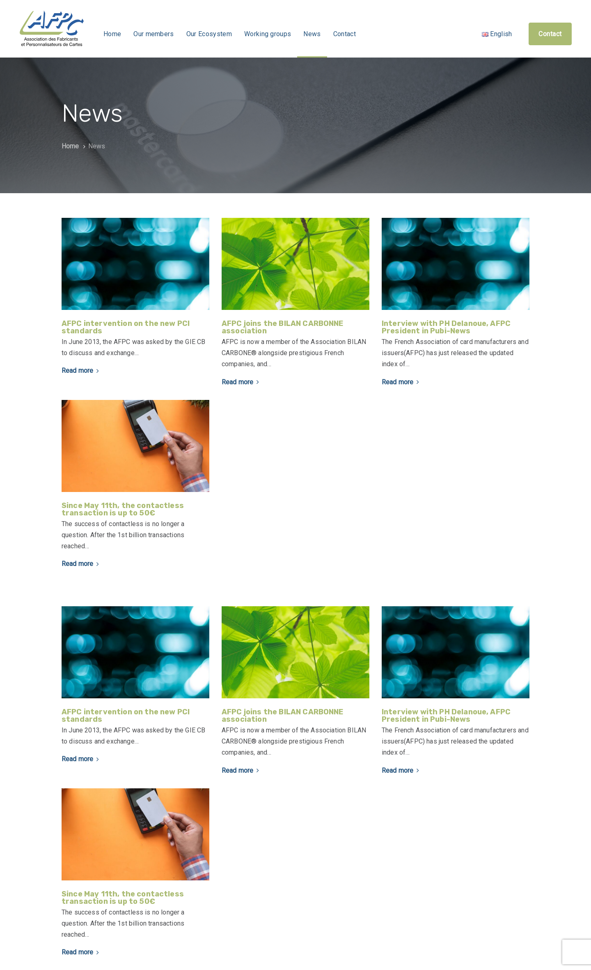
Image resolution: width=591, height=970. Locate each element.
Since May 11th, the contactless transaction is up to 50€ (123, 509)
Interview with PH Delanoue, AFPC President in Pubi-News (446, 327)
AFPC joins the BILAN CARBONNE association (283, 327)
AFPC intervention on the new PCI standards (126, 327)
